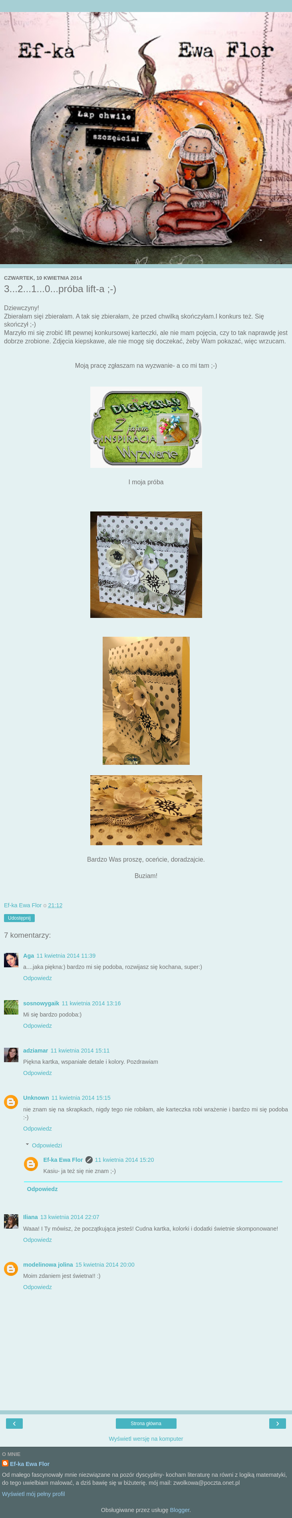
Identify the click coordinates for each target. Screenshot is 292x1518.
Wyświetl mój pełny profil (33, 1494)
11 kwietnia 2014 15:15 (81, 1098)
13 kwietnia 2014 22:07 (69, 1217)
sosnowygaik (41, 1003)
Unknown (36, 1098)
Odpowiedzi (47, 1145)
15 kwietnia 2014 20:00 (105, 1264)
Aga (28, 956)
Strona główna (146, 1423)
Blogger (179, 1510)
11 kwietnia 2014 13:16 (91, 1003)
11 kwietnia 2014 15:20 (124, 1160)
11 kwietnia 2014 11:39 (65, 956)
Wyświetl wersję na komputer (146, 1439)
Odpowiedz (37, 978)
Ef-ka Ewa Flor (63, 1160)
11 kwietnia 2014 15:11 (79, 1050)
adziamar (35, 1050)
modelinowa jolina (48, 1264)
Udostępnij (19, 918)
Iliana (30, 1217)
